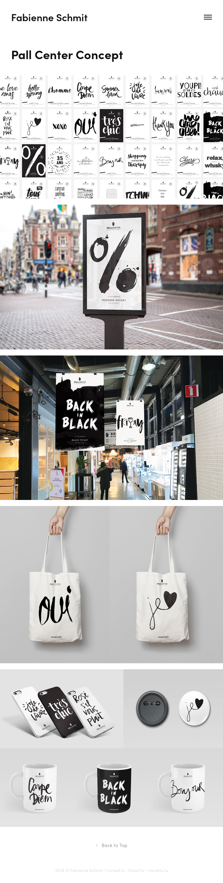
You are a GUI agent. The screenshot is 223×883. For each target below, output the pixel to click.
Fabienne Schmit (49, 17)
